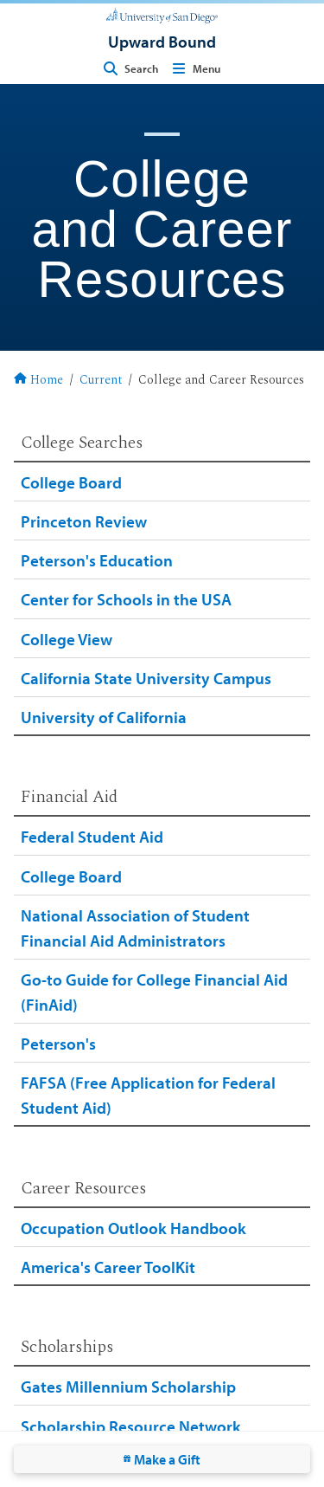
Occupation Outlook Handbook (133, 1227)
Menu (194, 68)
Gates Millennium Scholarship (128, 1386)
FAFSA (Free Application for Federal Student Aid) (148, 1094)
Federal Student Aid (92, 836)
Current (100, 381)
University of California (104, 716)
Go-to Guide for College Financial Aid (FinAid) (154, 991)
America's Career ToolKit (108, 1266)
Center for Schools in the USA (126, 599)
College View (66, 639)
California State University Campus (146, 678)
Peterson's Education (97, 560)
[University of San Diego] (162, 13)
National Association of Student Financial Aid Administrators (135, 927)
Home (38, 381)
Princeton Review (84, 521)
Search (129, 68)
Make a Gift (162, 1459)
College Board (71, 482)
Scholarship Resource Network (131, 1426)
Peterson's (58, 1043)
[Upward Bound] (162, 41)
